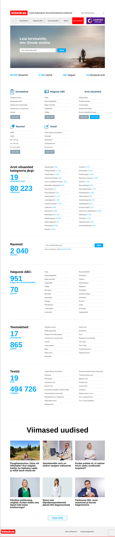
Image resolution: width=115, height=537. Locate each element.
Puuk (80, 334)
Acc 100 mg (14, 140)
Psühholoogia (86, 174)
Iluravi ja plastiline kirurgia (87, 112)
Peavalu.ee (83, 331)
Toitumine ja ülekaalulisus (90, 211)
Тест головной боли (86, 397)
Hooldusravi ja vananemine (19, 108)
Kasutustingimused (87, 531)
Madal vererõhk (50, 105)
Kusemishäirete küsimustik (53, 393)
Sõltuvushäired (85, 196)
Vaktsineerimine (86, 222)
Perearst (84, 167)
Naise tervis (83, 327)
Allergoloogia (83, 97)
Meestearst (51, 211)
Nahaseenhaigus (84, 294)
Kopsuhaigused (52, 193)
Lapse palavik (49, 345)
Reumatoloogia (86, 185)
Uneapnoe (82, 390)
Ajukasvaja (48, 297)
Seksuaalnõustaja (87, 189)
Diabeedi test (49, 404)
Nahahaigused (52, 214)
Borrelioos (48, 290)
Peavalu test (83, 382)
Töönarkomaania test (86, 375)
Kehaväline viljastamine (54, 185)
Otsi (104, 13)
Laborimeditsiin (52, 196)
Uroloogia (85, 218)
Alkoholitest (48, 140)
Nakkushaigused (52, 222)
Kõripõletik (82, 290)
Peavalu (50, 229)
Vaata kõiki (15, 117)
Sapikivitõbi (48, 108)
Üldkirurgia (85, 214)
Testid (66, 21)
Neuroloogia (51, 225)
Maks (46, 349)
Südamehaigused (87, 200)
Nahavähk (48, 356)
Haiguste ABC (37, 21)
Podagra (47, 301)
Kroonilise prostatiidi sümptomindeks (57, 390)
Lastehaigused (52, 200)
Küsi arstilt (78, 21)
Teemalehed (23, 21)
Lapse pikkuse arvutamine (53, 132)
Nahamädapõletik (50, 101)
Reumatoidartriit (84, 272)
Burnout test (49, 147)
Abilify (12, 132)
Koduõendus (50, 189)
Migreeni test (83, 379)
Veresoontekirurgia (87, 225)
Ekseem (81, 301)
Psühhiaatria (86, 171)
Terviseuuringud (86, 207)
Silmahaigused (86, 193)
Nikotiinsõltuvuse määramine (54, 397)
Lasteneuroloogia (53, 203)
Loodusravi (50, 207)
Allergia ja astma (15, 97)
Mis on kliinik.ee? (71, 531)
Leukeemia (48, 312)
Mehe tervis (48, 353)
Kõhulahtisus (49, 305)
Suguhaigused (86, 203)
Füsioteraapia (83, 105)
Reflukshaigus (83, 283)
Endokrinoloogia (84, 101)
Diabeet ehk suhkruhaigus (19, 105)
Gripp (46, 97)
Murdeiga (48, 294)
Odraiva (81, 279)
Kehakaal (48, 136)
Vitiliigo (47, 112)
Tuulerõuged (49, 308)
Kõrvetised (82, 275)
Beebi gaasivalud (16, 101)
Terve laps (82, 342)
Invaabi (12, 112)
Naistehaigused (53, 218)
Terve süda (82, 345)
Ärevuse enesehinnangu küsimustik (91, 371)
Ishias (81, 305)
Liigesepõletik (83, 312)
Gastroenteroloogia (85, 108)
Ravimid (84, 181)
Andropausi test (50, 143)
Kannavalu (82, 308)
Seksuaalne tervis (51, 400)
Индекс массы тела (86, 393)
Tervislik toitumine (85, 349)
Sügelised (82, 286)
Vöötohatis (82, 297)
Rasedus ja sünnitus (88, 178)
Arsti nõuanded (53, 21)
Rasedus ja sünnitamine (87, 338)
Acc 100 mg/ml (15, 147)
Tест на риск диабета (86, 400)
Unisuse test (83, 386)
